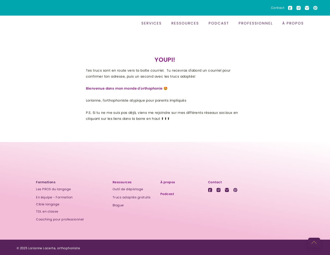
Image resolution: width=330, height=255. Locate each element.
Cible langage (48, 204)
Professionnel (256, 23)
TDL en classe (47, 211)
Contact (278, 8)
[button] (152, 23)
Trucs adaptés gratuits (132, 197)
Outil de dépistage (128, 189)
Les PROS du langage (53, 189)
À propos (293, 23)
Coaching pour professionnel (60, 219)
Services (151, 23)
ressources (185, 23)
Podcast (219, 23)
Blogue (118, 205)
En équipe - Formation (54, 197)
